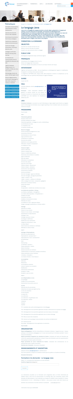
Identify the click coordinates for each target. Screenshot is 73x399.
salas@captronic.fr (39, 86)
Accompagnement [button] (22, 4)
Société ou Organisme (29, 362)
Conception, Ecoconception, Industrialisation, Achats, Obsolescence (11, 28)
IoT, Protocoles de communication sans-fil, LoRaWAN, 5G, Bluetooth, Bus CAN (12, 60)
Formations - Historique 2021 (12, 97)
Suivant (24, 368)
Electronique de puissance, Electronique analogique (11, 37)
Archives (7, 85)
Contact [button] (20, 5)
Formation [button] (34, 4)
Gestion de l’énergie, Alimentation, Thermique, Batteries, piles (11, 47)
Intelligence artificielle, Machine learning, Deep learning (10, 53)
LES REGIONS (49, 4)
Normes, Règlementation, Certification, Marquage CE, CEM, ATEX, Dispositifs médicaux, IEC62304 (11, 80)
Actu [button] (41, 4)
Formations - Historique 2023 (12, 91)
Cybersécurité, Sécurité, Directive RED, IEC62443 (10, 33)
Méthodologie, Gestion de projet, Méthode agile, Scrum (12, 74)
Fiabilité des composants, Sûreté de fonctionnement (11, 42)
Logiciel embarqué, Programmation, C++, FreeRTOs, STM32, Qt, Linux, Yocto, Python (11, 68)
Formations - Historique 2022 (12, 94)
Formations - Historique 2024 (12, 88)
